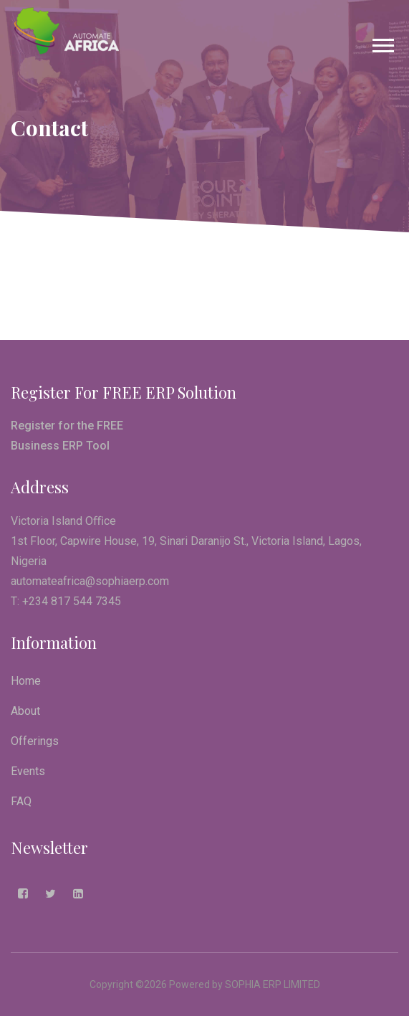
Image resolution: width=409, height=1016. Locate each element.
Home (26, 681)
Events (28, 771)
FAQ (21, 801)
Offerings (35, 741)
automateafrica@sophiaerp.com (90, 581)
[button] (382, 42)
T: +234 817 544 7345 (66, 601)
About (25, 711)
